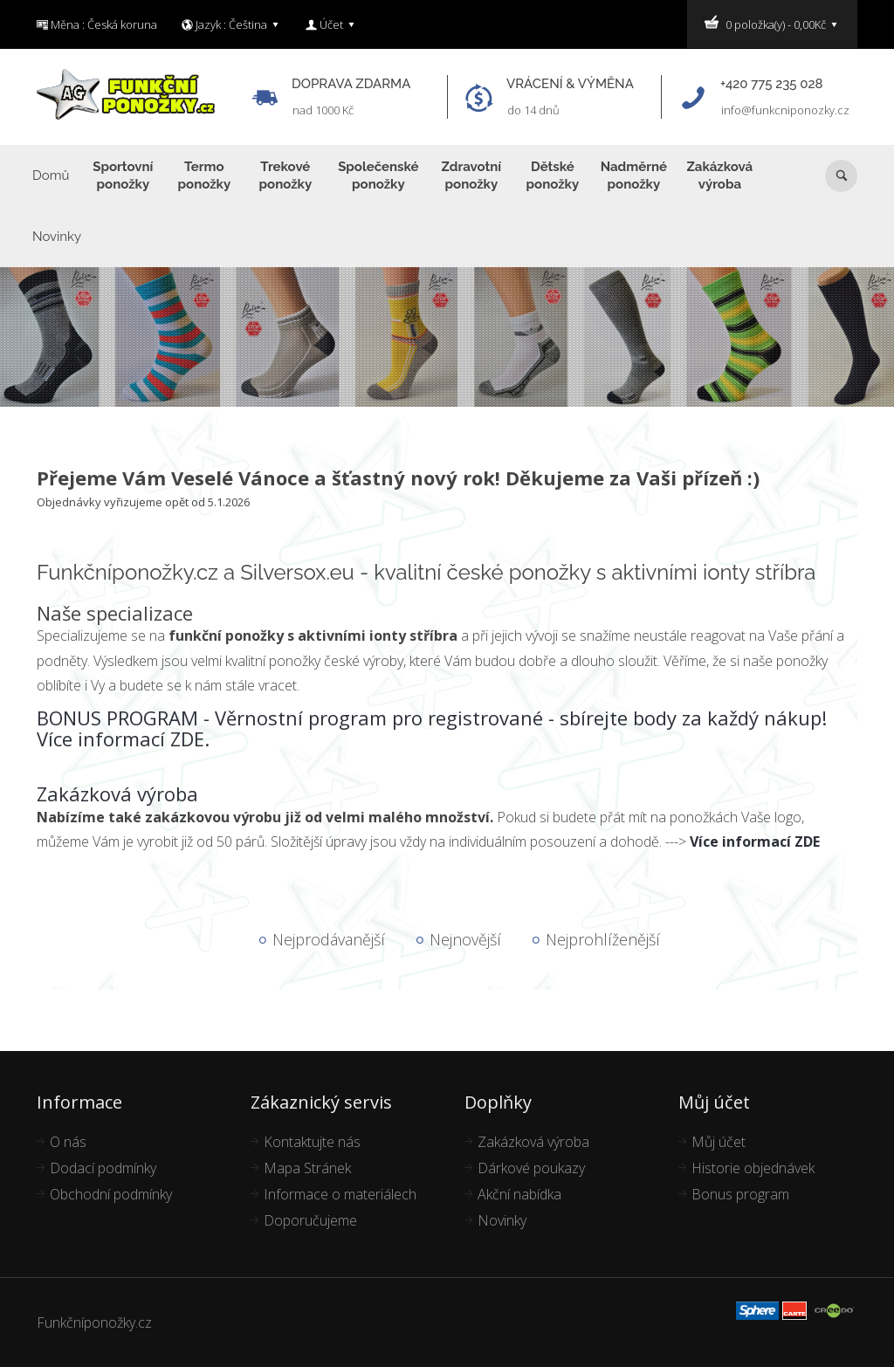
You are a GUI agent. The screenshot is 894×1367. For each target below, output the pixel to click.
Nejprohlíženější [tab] (603, 939)
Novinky (502, 1220)
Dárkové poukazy (531, 1168)
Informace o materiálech (340, 1194)
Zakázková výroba (117, 793)
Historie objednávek (753, 1168)
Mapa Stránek (307, 1168)
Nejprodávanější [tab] (328, 939)
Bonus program (740, 1194)
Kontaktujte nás (312, 1141)
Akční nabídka (519, 1194)
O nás (68, 1141)
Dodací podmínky (103, 1168)
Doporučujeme (310, 1220)
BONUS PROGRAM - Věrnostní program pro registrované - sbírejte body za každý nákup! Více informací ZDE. (432, 728)
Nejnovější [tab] (465, 939)
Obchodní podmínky (111, 1194)
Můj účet (718, 1141)
